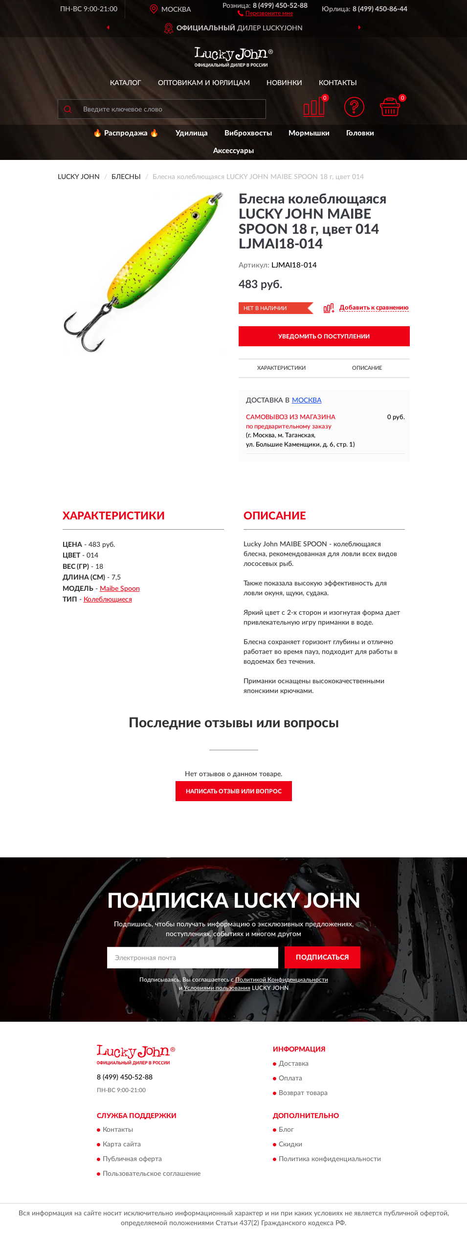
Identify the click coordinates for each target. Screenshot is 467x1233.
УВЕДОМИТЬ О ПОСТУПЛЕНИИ (324, 336)
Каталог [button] (125, 83)
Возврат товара (303, 1093)
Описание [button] (367, 368)
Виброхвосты (248, 133)
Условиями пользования (217, 988)
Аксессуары (233, 151)
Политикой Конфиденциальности (281, 980)
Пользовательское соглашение (151, 1174)
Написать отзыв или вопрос (234, 791)
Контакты (338, 83)
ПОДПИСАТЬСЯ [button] (322, 957)
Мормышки (309, 133)
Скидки (290, 1145)
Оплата (290, 1078)
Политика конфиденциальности (330, 1159)
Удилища (192, 133)
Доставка (294, 1063)
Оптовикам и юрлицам (204, 83)
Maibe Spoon (120, 588)
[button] (265, 13)
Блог (286, 1130)
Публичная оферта (132, 1159)
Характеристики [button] (281, 368)
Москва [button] (307, 400)
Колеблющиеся (108, 599)
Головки (360, 133)
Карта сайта (122, 1145)
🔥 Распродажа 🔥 (126, 133)
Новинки (284, 83)
